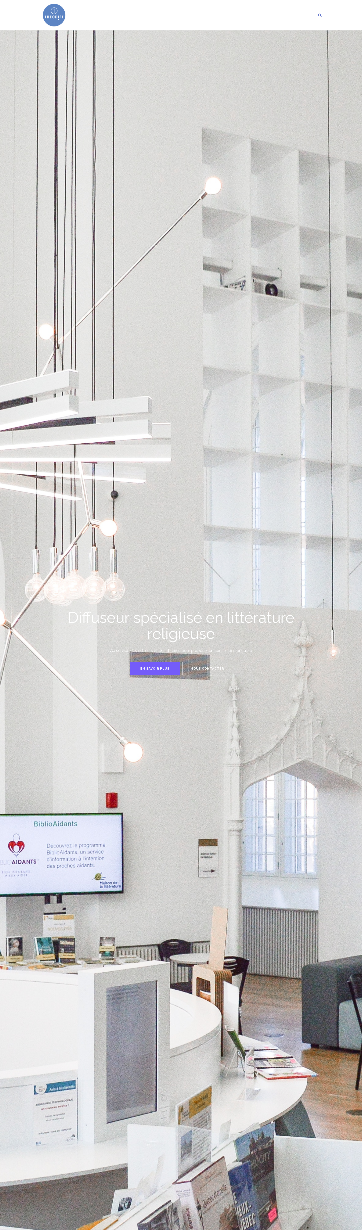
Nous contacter (207, 668)
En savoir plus (154, 668)
